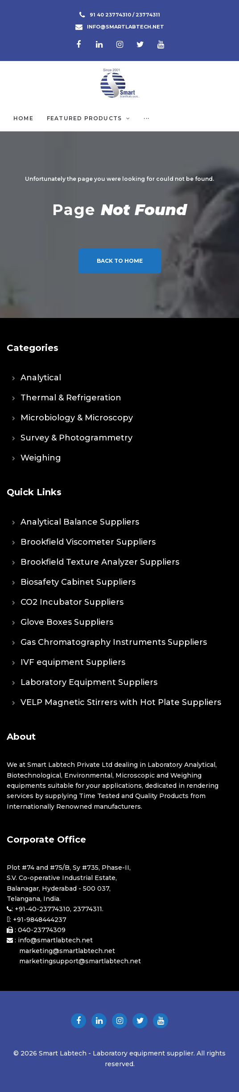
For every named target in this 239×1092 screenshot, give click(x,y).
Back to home (120, 260)
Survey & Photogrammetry (76, 438)
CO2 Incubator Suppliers (72, 602)
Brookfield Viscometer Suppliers (88, 542)
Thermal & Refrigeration (71, 398)
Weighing (41, 458)
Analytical (41, 378)
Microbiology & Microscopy (77, 418)
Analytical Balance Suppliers (80, 522)
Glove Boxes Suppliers (67, 622)
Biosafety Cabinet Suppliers (78, 582)
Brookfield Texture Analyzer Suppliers (100, 562)
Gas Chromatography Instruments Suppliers (114, 642)
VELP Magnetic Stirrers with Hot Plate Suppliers (121, 702)
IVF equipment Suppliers (73, 662)
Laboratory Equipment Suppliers (89, 682)
